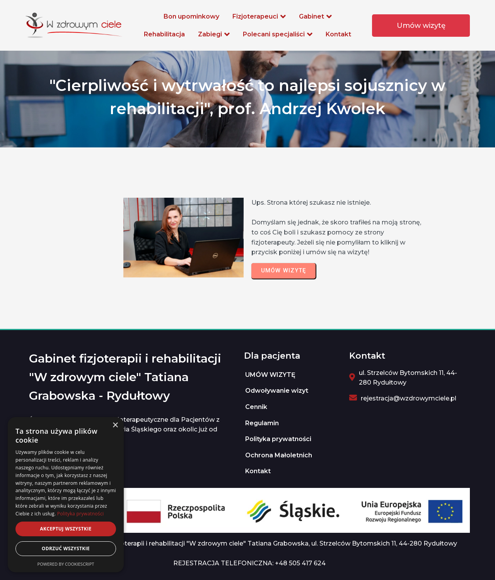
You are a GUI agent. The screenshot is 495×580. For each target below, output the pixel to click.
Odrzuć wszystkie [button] (66, 548)
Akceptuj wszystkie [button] (65, 528)
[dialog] (66, 494)
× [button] (115, 425)
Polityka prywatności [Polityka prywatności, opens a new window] (80, 513)
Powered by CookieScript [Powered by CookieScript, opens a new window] (66, 564)
